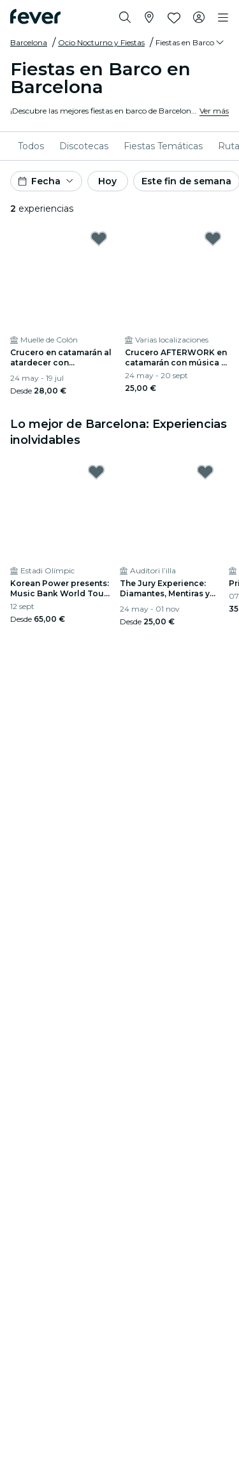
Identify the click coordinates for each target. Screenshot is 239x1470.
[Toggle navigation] (223, 18)
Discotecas (83, 146)
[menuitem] (31, 146)
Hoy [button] (107, 181)
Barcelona (28, 42)
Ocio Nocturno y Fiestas (101, 42)
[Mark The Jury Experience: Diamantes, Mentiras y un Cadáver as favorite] (205, 472)
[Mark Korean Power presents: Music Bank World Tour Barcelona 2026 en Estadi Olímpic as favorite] (96, 472)
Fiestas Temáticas (163, 146)
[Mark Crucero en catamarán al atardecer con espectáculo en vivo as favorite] (99, 238)
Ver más (214, 110)
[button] (191, 42)
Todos (31, 146)
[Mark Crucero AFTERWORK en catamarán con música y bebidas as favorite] (213, 238)
